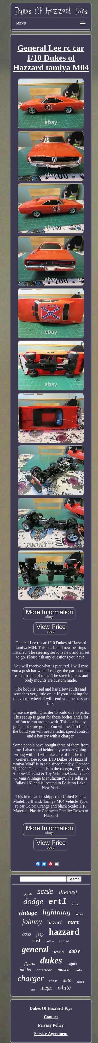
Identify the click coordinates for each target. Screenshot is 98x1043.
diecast (68, 892)
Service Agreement (50, 1033)
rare (74, 922)
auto (67, 980)
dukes (51, 960)
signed (64, 941)
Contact (51, 1017)
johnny (32, 921)
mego (46, 988)
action (80, 981)
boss (26, 934)
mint (75, 904)
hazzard (64, 932)
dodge (33, 901)
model (25, 969)
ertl (57, 902)
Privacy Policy (51, 1025)
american (44, 970)
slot (33, 989)
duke (79, 970)
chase (53, 981)
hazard (55, 922)
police (49, 941)
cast (36, 940)
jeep (40, 934)
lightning (56, 911)
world (59, 952)
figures (29, 964)
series (79, 914)
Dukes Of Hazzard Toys (51, 1008)
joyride (28, 894)
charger (31, 978)
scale (45, 892)
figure (72, 963)
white (64, 987)
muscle (63, 969)
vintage (27, 912)
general (35, 949)
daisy (74, 951)
